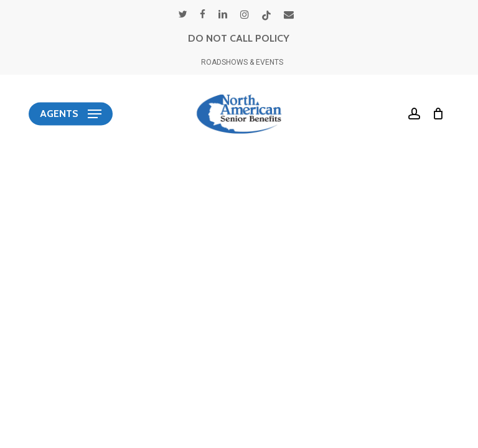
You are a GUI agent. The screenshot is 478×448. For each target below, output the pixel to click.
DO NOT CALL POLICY (238, 38)
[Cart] (435, 114)
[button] (71, 114)
